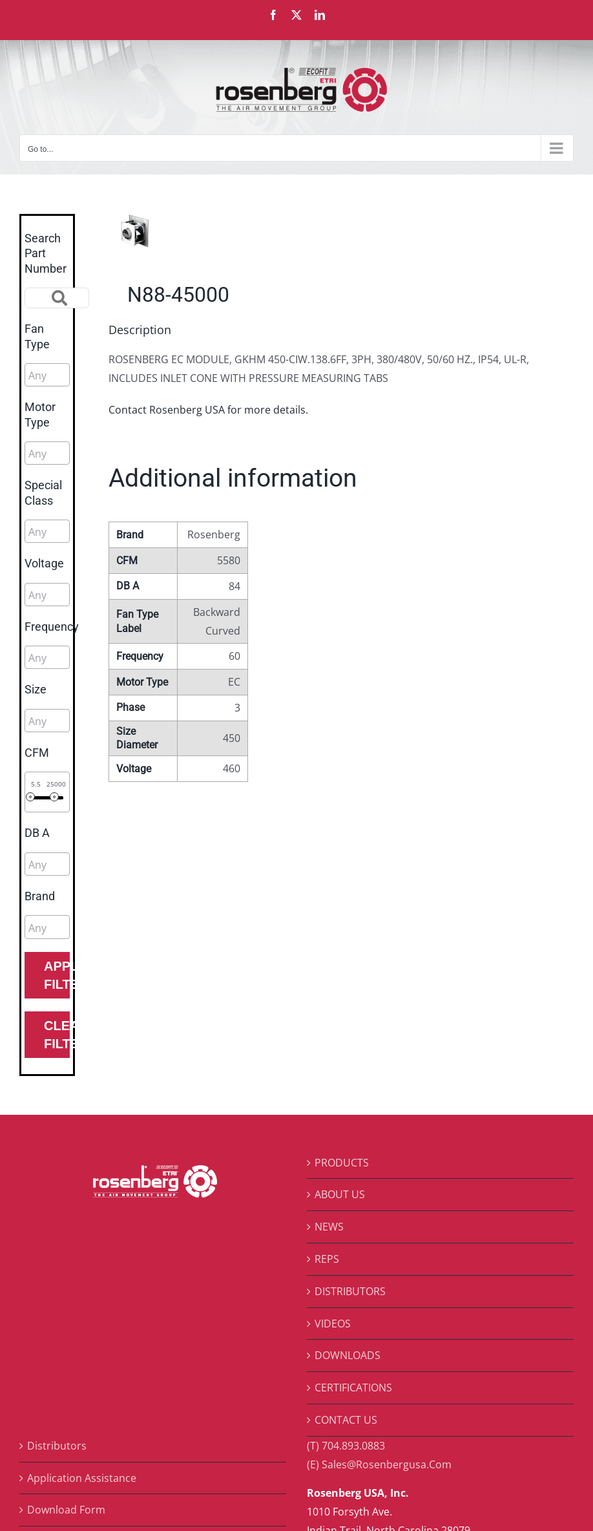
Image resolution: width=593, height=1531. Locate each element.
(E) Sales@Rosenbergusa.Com (379, 1464)
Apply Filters (57, 975)
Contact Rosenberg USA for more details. (208, 410)
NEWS (329, 1227)
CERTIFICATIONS (353, 1387)
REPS (327, 1259)
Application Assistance (81, 1478)
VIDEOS (333, 1323)
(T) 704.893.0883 (346, 1446)
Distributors (57, 1446)
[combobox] (47, 374)
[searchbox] (86, 375)
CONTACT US (346, 1420)
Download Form (66, 1510)
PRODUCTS (342, 1163)
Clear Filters (57, 1035)
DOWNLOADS (347, 1355)
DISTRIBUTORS (350, 1291)
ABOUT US (340, 1194)
